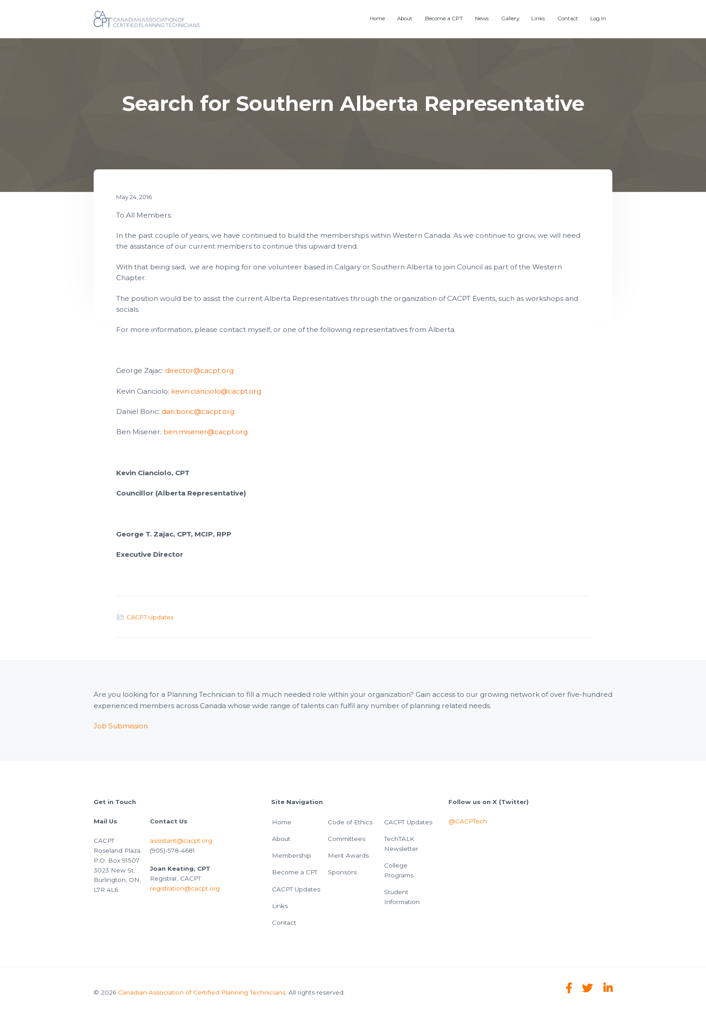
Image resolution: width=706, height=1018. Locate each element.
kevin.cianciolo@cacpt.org (216, 391)
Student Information (402, 896)
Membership (291, 855)
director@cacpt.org (199, 370)
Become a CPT (294, 872)
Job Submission (121, 726)
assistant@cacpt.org (181, 840)
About (281, 838)
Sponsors (342, 872)
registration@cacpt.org (185, 888)
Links (280, 905)
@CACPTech (467, 821)
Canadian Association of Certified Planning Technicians (201, 992)
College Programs (398, 870)
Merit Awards (348, 855)
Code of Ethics (350, 822)
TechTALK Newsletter (401, 843)
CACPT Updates (150, 617)
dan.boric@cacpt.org (198, 411)
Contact (284, 922)
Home (281, 822)
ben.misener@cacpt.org (205, 431)
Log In (598, 18)
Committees (346, 838)
